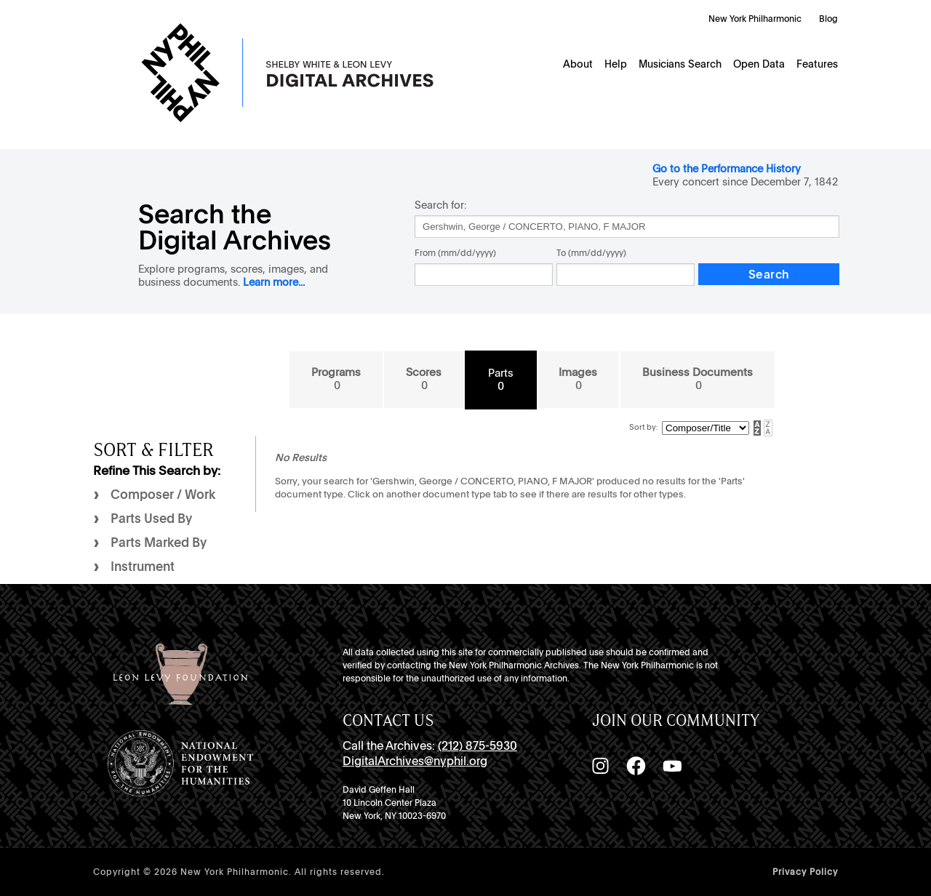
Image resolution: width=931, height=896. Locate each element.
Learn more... (274, 282)
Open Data (759, 64)
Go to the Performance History (726, 168)
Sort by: (643, 427)
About (578, 64)
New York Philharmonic (755, 19)
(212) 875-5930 (477, 746)
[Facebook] (635, 765)
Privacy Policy (805, 872)
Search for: (440, 205)
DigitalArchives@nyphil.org (415, 761)
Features (817, 64)
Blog (828, 19)
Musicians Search (680, 64)
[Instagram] (600, 765)
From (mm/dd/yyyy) (455, 253)
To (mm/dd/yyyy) (591, 253)
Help (615, 64)
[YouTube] (672, 765)
